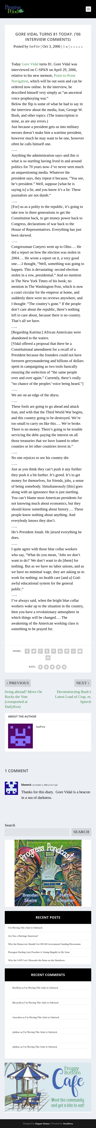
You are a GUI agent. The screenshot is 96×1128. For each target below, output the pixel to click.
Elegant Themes (42, 1123)
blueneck (26, 784)
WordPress (68, 1123)
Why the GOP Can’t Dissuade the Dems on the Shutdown (36, 960)
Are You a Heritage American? (23, 936)
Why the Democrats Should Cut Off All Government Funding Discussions (44, 944)
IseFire (34, 46)
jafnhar (16, 1032)
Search (10, 825)
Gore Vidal (30, 64)
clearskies (17, 1017)
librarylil (16, 1002)
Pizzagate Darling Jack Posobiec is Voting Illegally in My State (39, 952)
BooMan (16, 988)
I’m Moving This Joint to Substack (25, 928)
